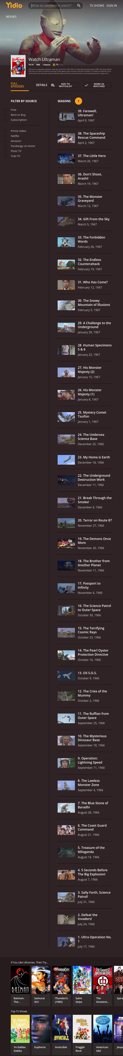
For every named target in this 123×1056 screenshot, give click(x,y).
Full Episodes (17, 85)
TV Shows (97, 6)
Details (41, 85)
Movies (11, 17)
